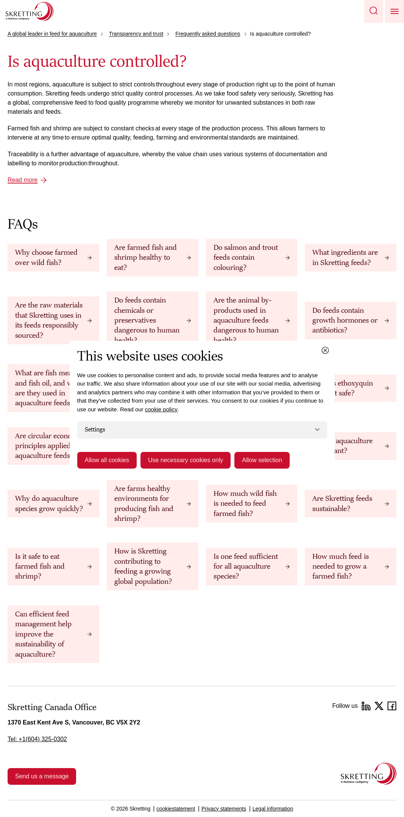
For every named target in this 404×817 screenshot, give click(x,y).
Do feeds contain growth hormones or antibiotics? (344, 320)
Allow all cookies (107, 460)
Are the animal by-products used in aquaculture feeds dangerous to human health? (246, 320)
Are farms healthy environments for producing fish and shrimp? (143, 504)
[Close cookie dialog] (325, 350)
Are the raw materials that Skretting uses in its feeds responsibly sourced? (49, 320)
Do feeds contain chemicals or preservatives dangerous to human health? (146, 320)
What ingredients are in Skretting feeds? (345, 257)
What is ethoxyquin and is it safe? (342, 388)
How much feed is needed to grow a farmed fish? (340, 566)
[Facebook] (391, 705)
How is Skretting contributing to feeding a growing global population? (143, 566)
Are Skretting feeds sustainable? (342, 503)
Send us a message (42, 776)
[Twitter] (379, 705)
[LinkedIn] (366, 705)
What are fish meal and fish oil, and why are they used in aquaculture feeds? (48, 388)
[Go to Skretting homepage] (29, 11)
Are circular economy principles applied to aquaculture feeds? (48, 446)
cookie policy (161, 409)
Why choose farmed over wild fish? (46, 257)
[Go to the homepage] (368, 773)
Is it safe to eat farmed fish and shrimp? (40, 566)
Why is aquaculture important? (342, 446)
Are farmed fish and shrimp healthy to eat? (145, 257)
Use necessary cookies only (185, 460)
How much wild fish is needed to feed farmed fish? (245, 503)
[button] (373, 11)
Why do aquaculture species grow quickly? (49, 503)
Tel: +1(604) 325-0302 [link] (37, 739)
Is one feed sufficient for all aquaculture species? (246, 566)
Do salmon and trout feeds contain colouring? (246, 257)
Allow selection (262, 460)
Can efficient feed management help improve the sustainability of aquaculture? (43, 634)
